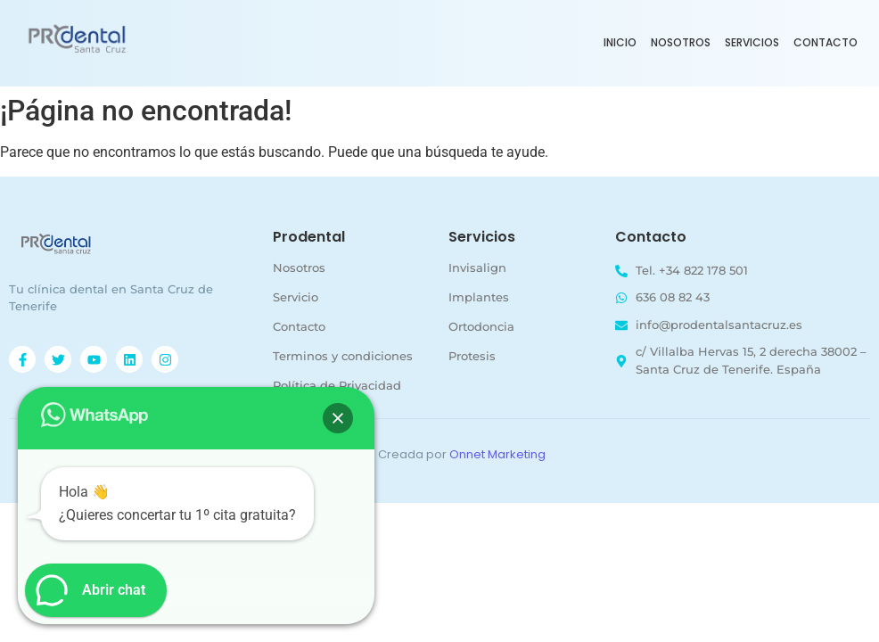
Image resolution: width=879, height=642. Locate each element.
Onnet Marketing (497, 454)
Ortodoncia (481, 326)
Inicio (620, 42)
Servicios (752, 42)
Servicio (295, 297)
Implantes (478, 297)
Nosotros (681, 42)
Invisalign (477, 267)
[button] (338, 418)
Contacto (825, 42)
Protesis (472, 356)
